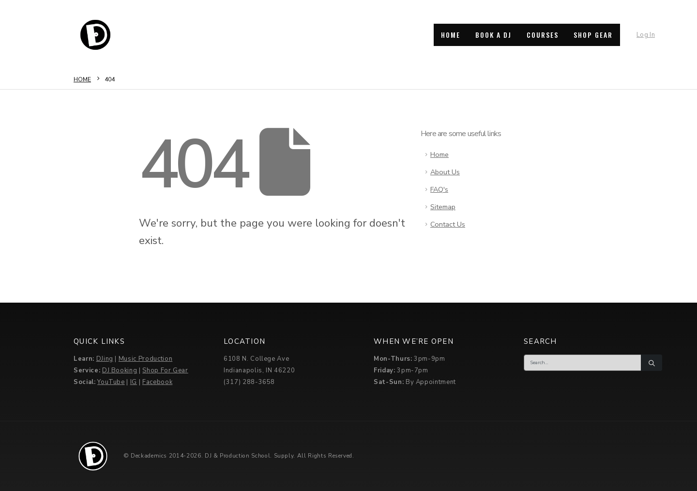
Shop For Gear (165, 370)
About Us (445, 172)
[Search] (651, 362)
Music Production (145, 358)
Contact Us (447, 224)
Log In (645, 35)
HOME (450, 35)
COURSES (543, 35)
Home (439, 154)
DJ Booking (119, 370)
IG (133, 382)
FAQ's (439, 189)
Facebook (157, 382)
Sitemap (442, 207)
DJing (104, 358)
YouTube (111, 382)
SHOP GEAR (593, 35)
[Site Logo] (95, 35)
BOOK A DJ (493, 35)
